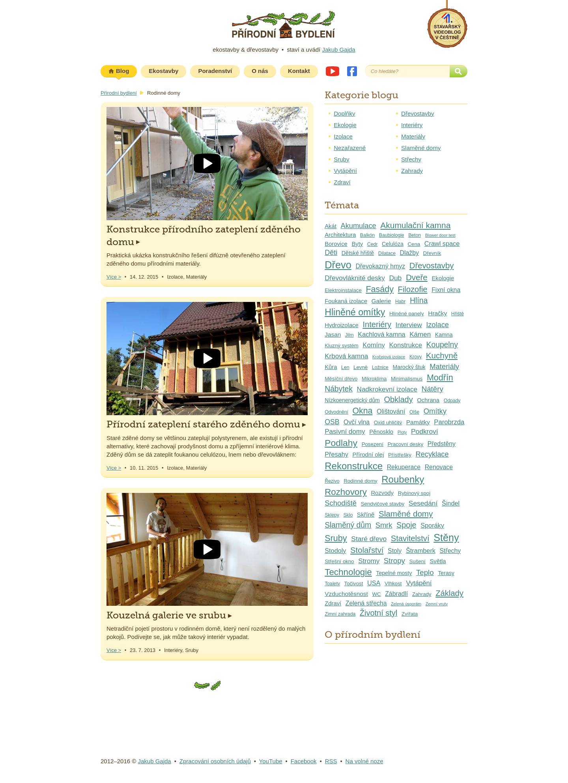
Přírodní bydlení (119, 93)
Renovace (439, 467)
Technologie (348, 572)
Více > (113, 277)
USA (373, 582)
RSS (331, 761)
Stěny (446, 537)
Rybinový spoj (414, 493)
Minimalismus (406, 379)
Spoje (406, 525)
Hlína (419, 300)
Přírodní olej (368, 454)
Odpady (452, 400)
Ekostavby (163, 70)
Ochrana (428, 400)
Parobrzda (449, 422)
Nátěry (432, 389)
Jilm (349, 335)
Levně (360, 367)
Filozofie (413, 289)
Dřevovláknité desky (355, 278)
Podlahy (341, 443)
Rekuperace (403, 467)
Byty (357, 244)
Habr (400, 301)
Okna (363, 411)
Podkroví (424, 431)
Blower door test (440, 235)
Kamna (444, 335)
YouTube (270, 761)
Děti (331, 253)
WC (376, 594)
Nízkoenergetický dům (352, 400)
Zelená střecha (366, 603)
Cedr (372, 244)
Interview (409, 325)
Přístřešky (399, 455)
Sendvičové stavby (382, 504)
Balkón (367, 235)
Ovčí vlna (357, 422)
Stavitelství (410, 538)
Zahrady (412, 170)
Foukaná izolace (346, 301)
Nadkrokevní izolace (387, 389)
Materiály (413, 136)
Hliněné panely (406, 314)
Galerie (381, 301)
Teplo (425, 572)
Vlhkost (393, 583)
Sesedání (423, 503)
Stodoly (335, 550)
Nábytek (339, 389)
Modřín (440, 377)
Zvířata (410, 614)
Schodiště (341, 503)
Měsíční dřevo (341, 379)
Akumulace (358, 225)
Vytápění (345, 170)
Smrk (384, 525)
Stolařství (366, 550)
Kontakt (299, 70)
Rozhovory (346, 492)
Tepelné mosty (394, 573)
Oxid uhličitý (388, 422)
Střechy (411, 159)
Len (345, 367)
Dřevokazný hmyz (380, 266)
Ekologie (345, 125)
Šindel (451, 503)
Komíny (373, 345)
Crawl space (442, 243)
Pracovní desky (406, 444)
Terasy (446, 573)
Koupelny (442, 345)
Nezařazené (350, 147)
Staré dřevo (369, 539)
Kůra (331, 367)
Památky (418, 422)
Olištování (391, 411)
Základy (449, 593)
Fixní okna (446, 290)
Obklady (398, 399)
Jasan (333, 334)
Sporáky (432, 525)
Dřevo (338, 264)
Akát (330, 226)
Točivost (353, 583)
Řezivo (332, 481)
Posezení (372, 444)
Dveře (417, 277)
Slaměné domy (421, 147)
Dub (395, 278)
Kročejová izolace (388, 356)
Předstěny (442, 443)
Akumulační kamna (415, 225)
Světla (438, 561)
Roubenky (402, 479)
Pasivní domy (345, 431)
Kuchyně (442, 355)
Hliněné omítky (355, 312)
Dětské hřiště (358, 253)
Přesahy (336, 454)
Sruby (341, 159)
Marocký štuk (409, 367)
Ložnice (380, 367)
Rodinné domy (360, 481)
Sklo (348, 515)
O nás (260, 70)
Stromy (368, 561)
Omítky (435, 411)
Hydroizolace (342, 325)
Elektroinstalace (343, 290)
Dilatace (387, 253)
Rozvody (382, 493)
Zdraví (342, 182)
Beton (414, 235)
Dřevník (432, 253)
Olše (414, 412)
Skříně (366, 514)
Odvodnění (336, 412)
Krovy (415, 357)
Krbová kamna (346, 356)
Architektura (340, 235)
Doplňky (344, 113)
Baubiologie (391, 235)
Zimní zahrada (340, 614)
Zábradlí (396, 593)
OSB (332, 422)
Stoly (395, 550)
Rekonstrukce (354, 466)
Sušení (417, 561)
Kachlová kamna (381, 334)
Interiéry (411, 125)
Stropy (394, 560)
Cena (413, 244)
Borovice (336, 244)
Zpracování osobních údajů (215, 761)
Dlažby (409, 252)
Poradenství (215, 70)
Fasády (380, 289)
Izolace (343, 136)
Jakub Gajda (338, 49)
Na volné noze (364, 761)
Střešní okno (339, 561)
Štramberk (420, 550)
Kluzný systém (341, 345)
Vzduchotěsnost (346, 593)
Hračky (437, 313)
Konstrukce (405, 345)
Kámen (420, 334)
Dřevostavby (417, 113)
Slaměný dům (348, 525)
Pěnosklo (381, 432)
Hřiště (457, 314)
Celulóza (393, 244)
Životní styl (378, 613)
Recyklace (431, 454)
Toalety (332, 583)
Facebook (352, 71)
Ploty (402, 432)
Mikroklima (374, 379)
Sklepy (332, 515)
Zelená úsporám (406, 603)
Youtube (332, 71)
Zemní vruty (437, 603)
